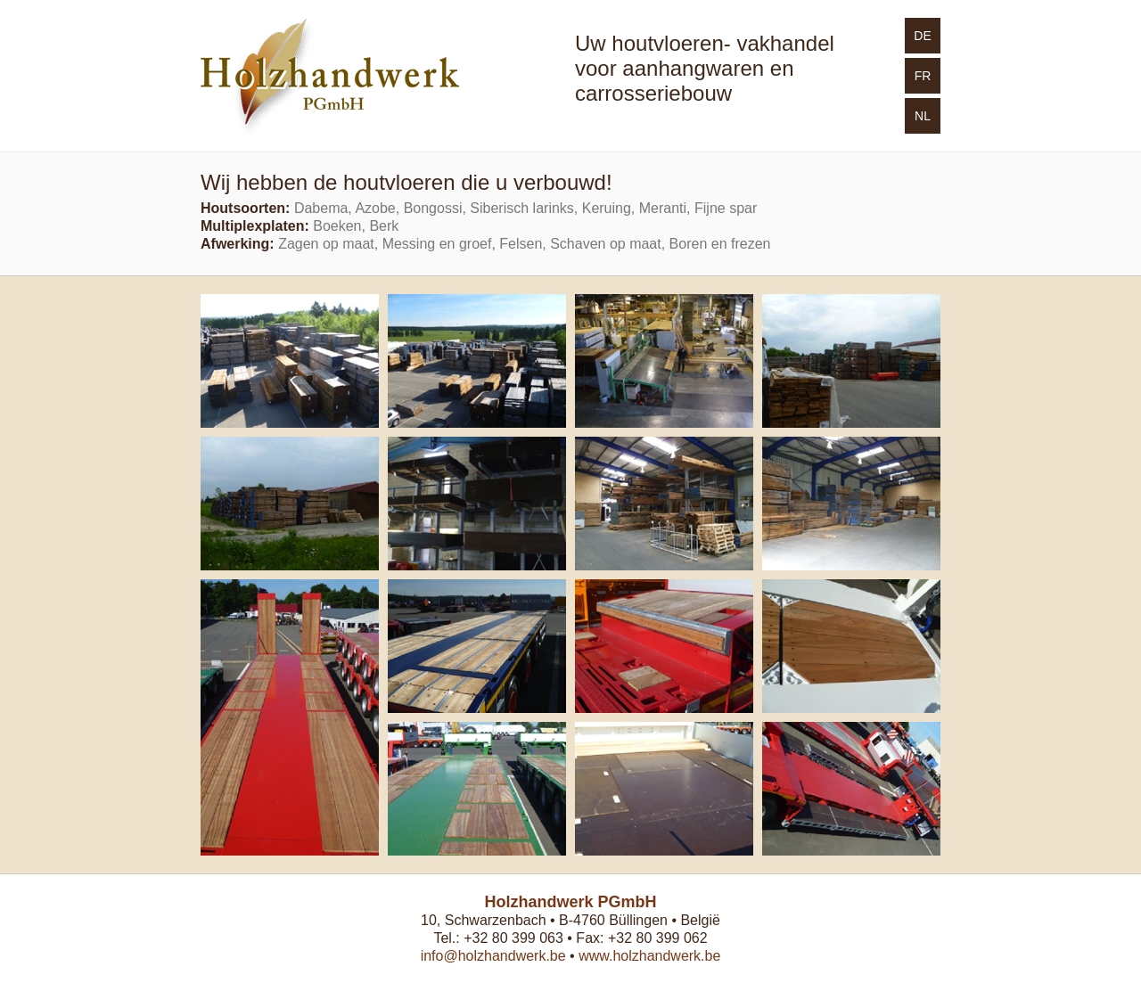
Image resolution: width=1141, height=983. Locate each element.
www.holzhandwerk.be (649, 955)
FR (923, 76)
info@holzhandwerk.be (493, 955)
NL (923, 116)
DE (922, 36)
